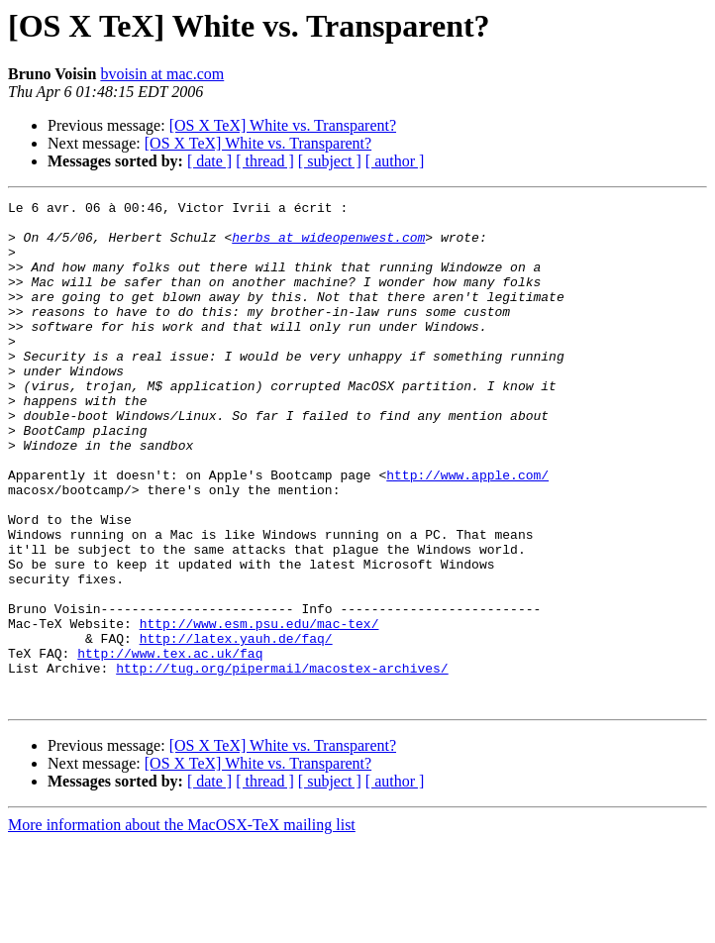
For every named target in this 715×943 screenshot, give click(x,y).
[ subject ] (329, 161)
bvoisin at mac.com (162, 73)
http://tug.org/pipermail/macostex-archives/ (282, 763)
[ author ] (395, 161)
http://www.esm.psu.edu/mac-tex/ (259, 709)
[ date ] (209, 161)
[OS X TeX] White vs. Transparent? (282, 125)
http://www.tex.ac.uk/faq (169, 745)
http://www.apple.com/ (467, 531)
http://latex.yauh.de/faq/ (236, 727)
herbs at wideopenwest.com (328, 246)
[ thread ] (265, 161)
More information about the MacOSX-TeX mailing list (182, 925)
